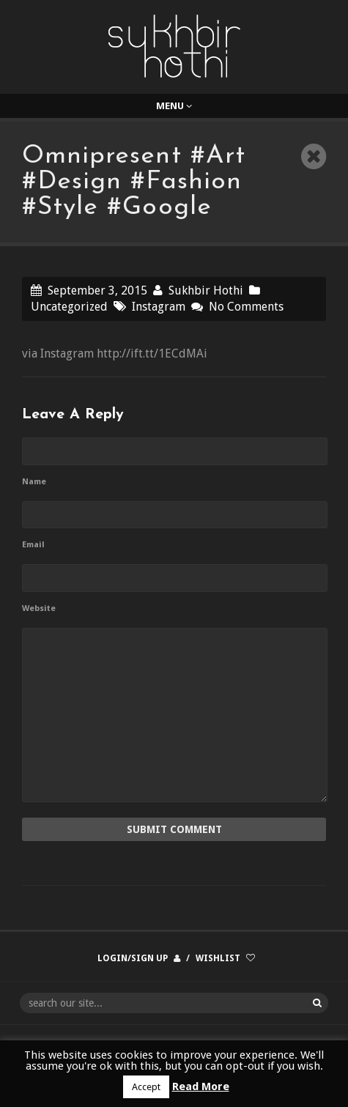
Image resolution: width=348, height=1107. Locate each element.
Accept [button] (146, 1086)
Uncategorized (69, 307)
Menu (174, 105)
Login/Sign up (132, 958)
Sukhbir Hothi (206, 290)
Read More (200, 1086)
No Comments (246, 307)
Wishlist (218, 958)
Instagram (158, 307)
